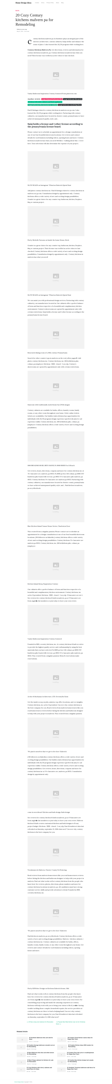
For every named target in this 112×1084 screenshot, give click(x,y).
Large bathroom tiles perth (73, 99)
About (57, 2)
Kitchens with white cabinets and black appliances (45, 102)
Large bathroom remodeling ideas (69, 105)
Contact (37, 2)
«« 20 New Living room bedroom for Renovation (40, 1022)
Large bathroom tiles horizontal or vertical (42, 105)
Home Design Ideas (19, 1082)
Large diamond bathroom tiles (52, 99)
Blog (62, 2)
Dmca (42, 2)
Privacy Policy (50, 2)
